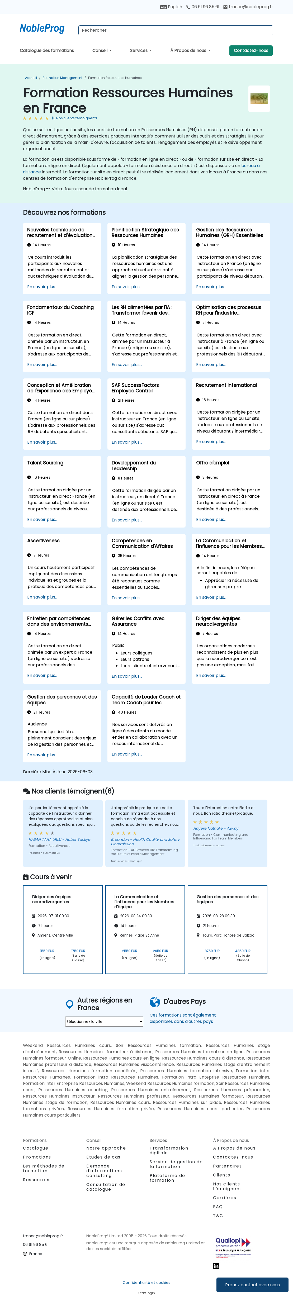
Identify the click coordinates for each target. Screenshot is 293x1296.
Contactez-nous (251, 51)
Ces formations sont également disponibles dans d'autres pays (183, 1018)
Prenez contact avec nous (252, 1285)
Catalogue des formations (47, 51)
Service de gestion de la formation (176, 1164)
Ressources (37, 1180)
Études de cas (103, 1157)
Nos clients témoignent (227, 1186)
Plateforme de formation (167, 1177)
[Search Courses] (175, 30)
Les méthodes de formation (44, 1168)
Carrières (224, 1198)
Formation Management (62, 77)
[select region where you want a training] (104, 1022)
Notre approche (106, 1148)
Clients (221, 1175)
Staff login (146, 1293)
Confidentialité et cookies (146, 1282)
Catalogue (35, 1148)
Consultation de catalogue (105, 1186)
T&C (218, 1216)
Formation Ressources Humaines (115, 77)
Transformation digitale (169, 1150)
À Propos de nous (188, 51)
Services (139, 51)
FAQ (218, 1207)
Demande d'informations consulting (104, 1171)
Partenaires (227, 1166)
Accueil (31, 77)
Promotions (37, 1157)
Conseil (100, 51)
